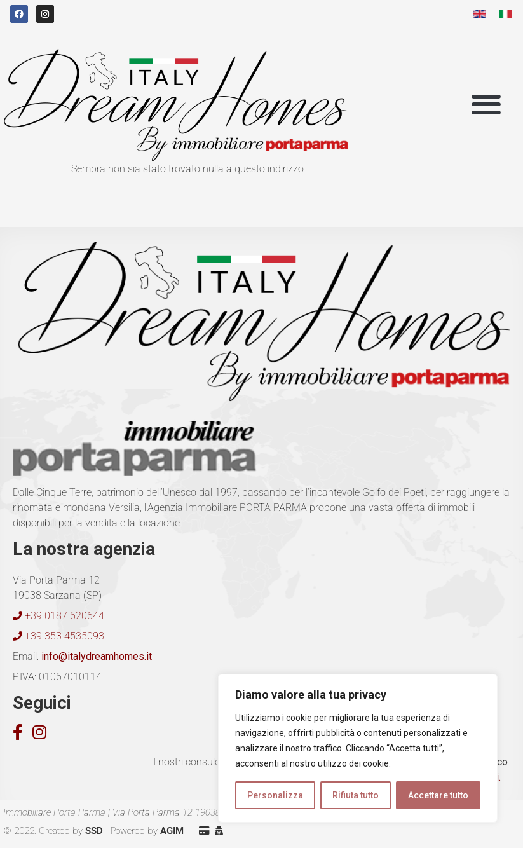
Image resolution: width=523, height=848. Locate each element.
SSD (94, 831)
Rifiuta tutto (355, 795)
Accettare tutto (438, 795)
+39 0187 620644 (58, 616)
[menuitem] (479, 13)
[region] (358, 748)
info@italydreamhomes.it (95, 656)
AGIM (172, 831)
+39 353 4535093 (58, 636)
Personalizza (275, 795)
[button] (486, 104)
